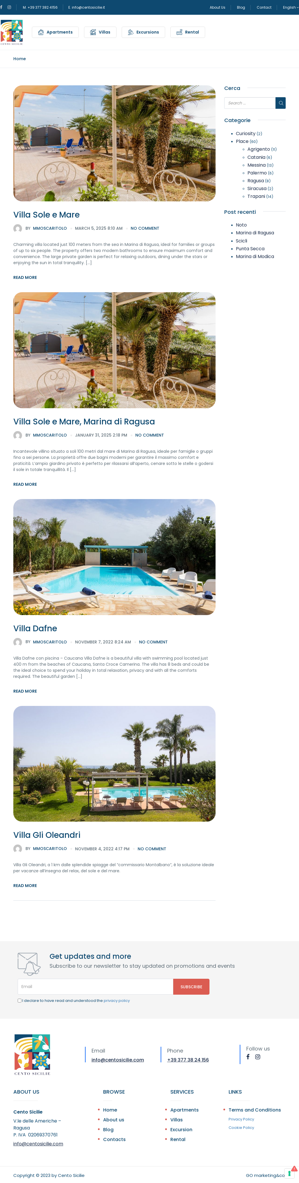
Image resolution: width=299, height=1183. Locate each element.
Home (19, 59)
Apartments (60, 32)
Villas (104, 32)
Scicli (241, 241)
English (291, 7)
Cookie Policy (241, 1127)
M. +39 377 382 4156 (40, 7)
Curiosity (246, 133)
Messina (256, 165)
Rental (192, 32)
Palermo (257, 173)
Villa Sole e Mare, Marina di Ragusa (84, 421)
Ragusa (255, 180)
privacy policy (117, 1000)
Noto (241, 225)
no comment (145, 228)
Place (242, 141)
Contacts (114, 1139)
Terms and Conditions (255, 1110)
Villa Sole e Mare (46, 214)
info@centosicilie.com (118, 1060)
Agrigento (258, 149)
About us (113, 1119)
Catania (256, 157)
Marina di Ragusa (255, 232)
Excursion (181, 1129)
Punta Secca (250, 248)
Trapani (256, 196)
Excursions (147, 32)
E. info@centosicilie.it (86, 7)
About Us (217, 7)
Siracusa (257, 188)
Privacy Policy (241, 1119)
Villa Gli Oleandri (47, 835)
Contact (264, 7)
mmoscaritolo (40, 228)
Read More (25, 277)
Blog (241, 7)
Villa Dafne (35, 628)
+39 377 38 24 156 (188, 1060)
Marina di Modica (255, 256)
